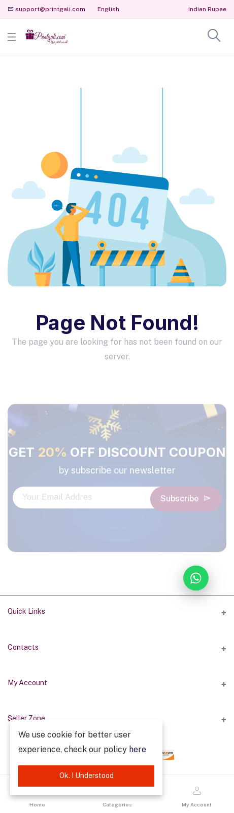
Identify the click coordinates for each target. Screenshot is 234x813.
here (137, 749)
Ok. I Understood (86, 775)
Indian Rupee (207, 9)
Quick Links (26, 611)
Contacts (23, 647)
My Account (27, 683)
